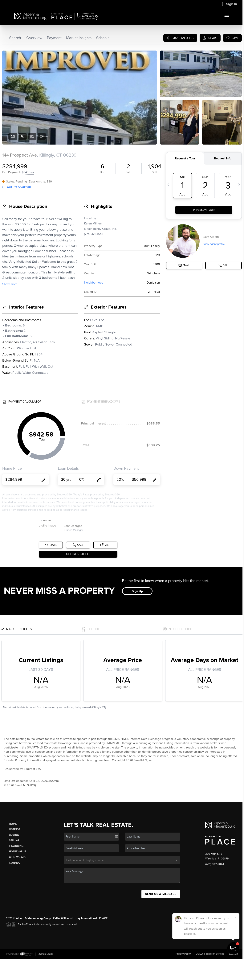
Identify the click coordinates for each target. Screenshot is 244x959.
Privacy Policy (183, 953)
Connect (15, 862)
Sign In (229, 4)
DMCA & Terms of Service (210, 953)
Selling (14, 840)
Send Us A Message (161, 894)
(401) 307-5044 (214, 864)
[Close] (235, 917)
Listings (14, 829)
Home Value (17, 851)
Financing (16, 846)
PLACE (103, 918)
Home (13, 824)
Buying (14, 835)
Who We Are (17, 857)
